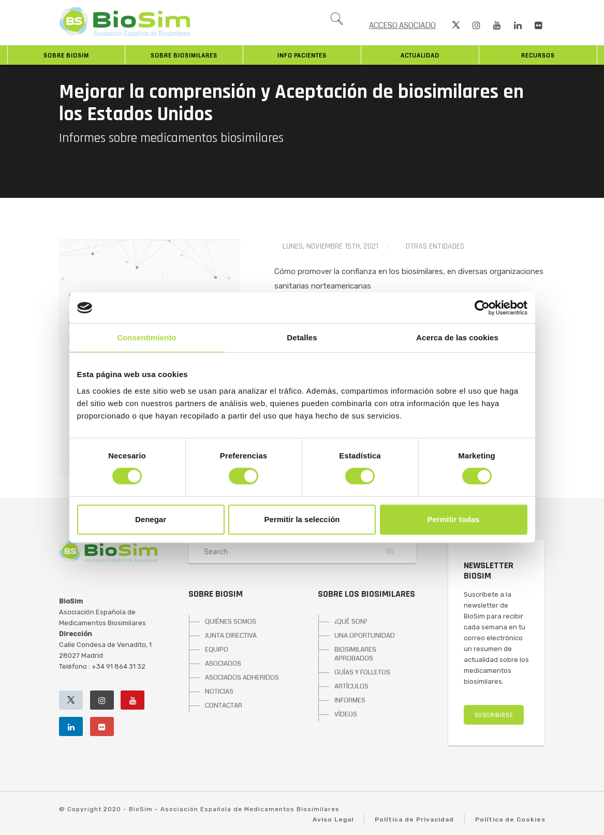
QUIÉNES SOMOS (230, 621)
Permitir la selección (302, 519)
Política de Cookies (510, 819)
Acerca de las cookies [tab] (457, 337)
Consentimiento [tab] (146, 337)
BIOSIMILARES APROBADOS (355, 654)
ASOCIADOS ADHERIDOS (242, 677)
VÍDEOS (345, 714)
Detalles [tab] (302, 337)
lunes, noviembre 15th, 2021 (330, 246)
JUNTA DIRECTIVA (231, 635)
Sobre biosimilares (184, 56)
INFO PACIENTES (302, 56)
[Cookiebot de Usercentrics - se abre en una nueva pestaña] (482, 307)
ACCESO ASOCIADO (402, 25)
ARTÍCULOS (351, 686)
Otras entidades (435, 246)
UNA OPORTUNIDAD (364, 635)
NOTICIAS (219, 691)
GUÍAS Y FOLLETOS (362, 672)
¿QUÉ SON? (350, 621)
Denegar (150, 519)
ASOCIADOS (223, 663)
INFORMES (349, 700)
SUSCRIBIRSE (494, 715)
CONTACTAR (223, 705)
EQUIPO (216, 649)
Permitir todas (454, 519)
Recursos (538, 56)
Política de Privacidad (414, 819)
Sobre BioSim (66, 56)
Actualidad (420, 56)
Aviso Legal (333, 819)
